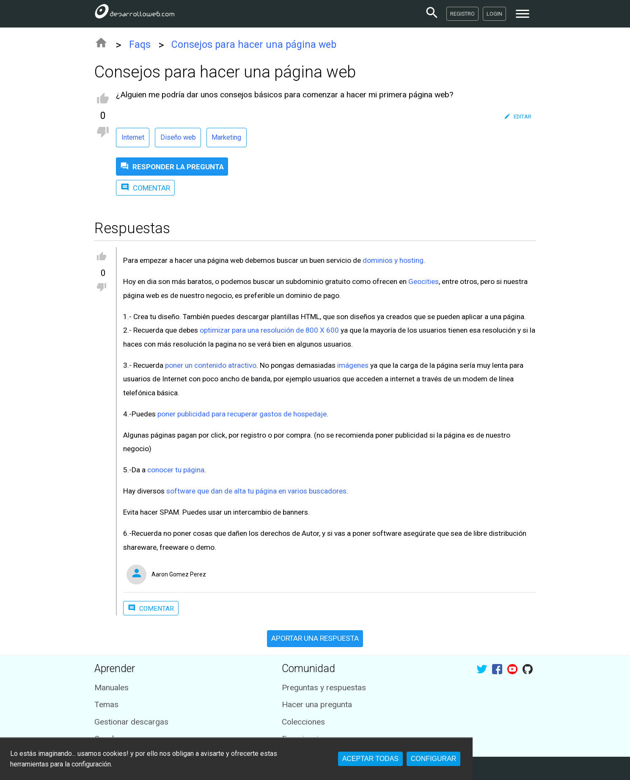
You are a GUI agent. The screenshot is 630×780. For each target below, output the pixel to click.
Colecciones (303, 722)
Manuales (111, 687)
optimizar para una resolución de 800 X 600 (269, 330)
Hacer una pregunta (317, 704)
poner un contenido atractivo (210, 365)
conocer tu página (175, 470)
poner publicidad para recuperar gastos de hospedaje (242, 414)
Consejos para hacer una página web (253, 44)
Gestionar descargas (131, 722)
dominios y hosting (393, 260)
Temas (106, 704)
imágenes (353, 365)
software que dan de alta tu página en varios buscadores (256, 491)
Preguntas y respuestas (324, 687)
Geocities (423, 281)
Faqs (140, 44)
